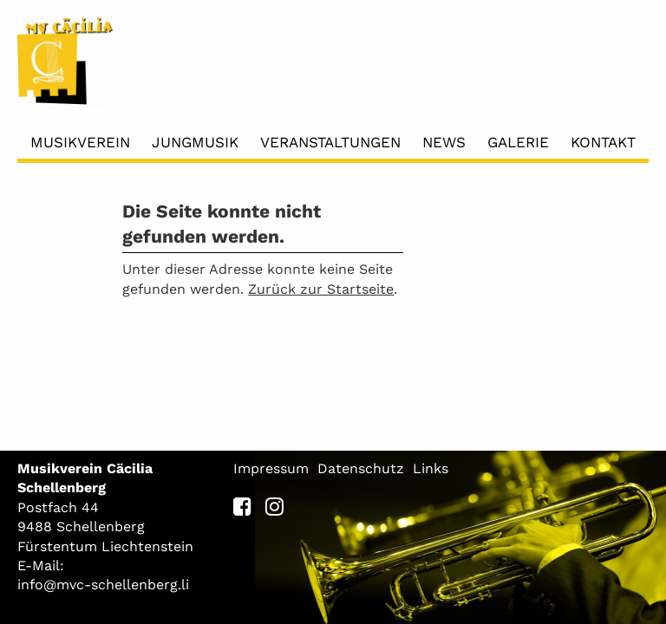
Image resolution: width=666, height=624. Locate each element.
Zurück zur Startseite (321, 289)
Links (430, 468)
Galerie (518, 142)
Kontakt (603, 142)
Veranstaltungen (330, 142)
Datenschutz (360, 468)
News (444, 142)
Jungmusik (195, 142)
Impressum (271, 468)
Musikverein (80, 142)
